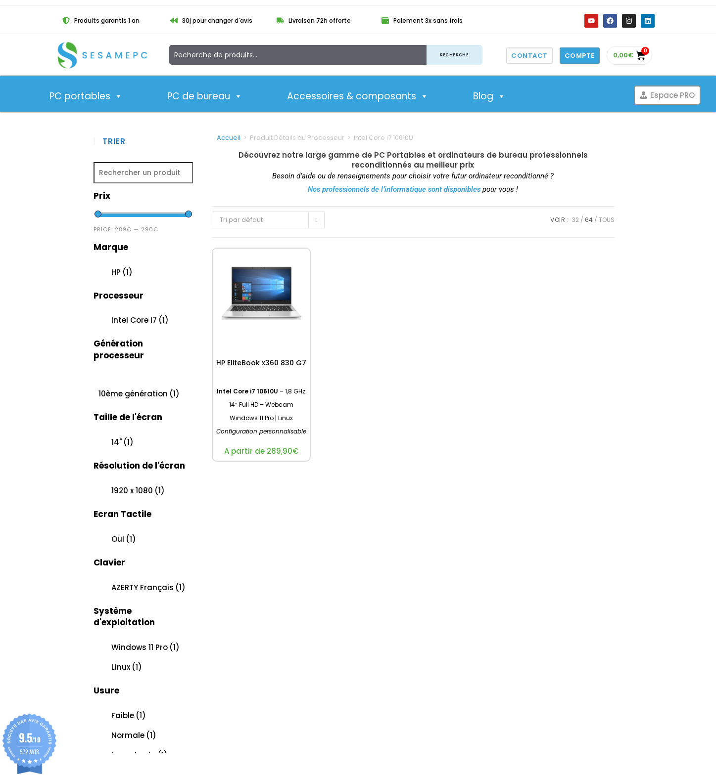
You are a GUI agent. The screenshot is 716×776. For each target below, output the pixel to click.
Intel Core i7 (140, 320)
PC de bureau (204, 96)
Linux (126, 667)
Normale (133, 735)
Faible (128, 715)
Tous (607, 220)
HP (122, 272)
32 (575, 220)
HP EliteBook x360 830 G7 (261, 363)
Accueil (228, 137)
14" (122, 442)
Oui (123, 539)
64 (589, 220)
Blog (489, 96)
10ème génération (139, 393)
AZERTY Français (148, 587)
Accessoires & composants (358, 96)
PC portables (86, 96)
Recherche (454, 54)
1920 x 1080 (138, 490)
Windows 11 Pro (145, 647)
